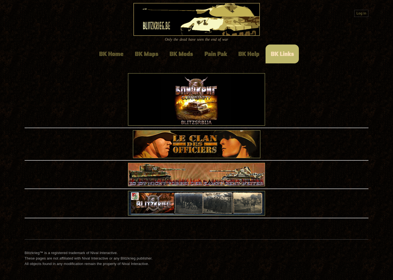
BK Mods (181, 53)
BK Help (248, 53)
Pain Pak (215, 53)
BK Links (282, 53)
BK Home (111, 53)
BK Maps (146, 53)
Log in (361, 13)
